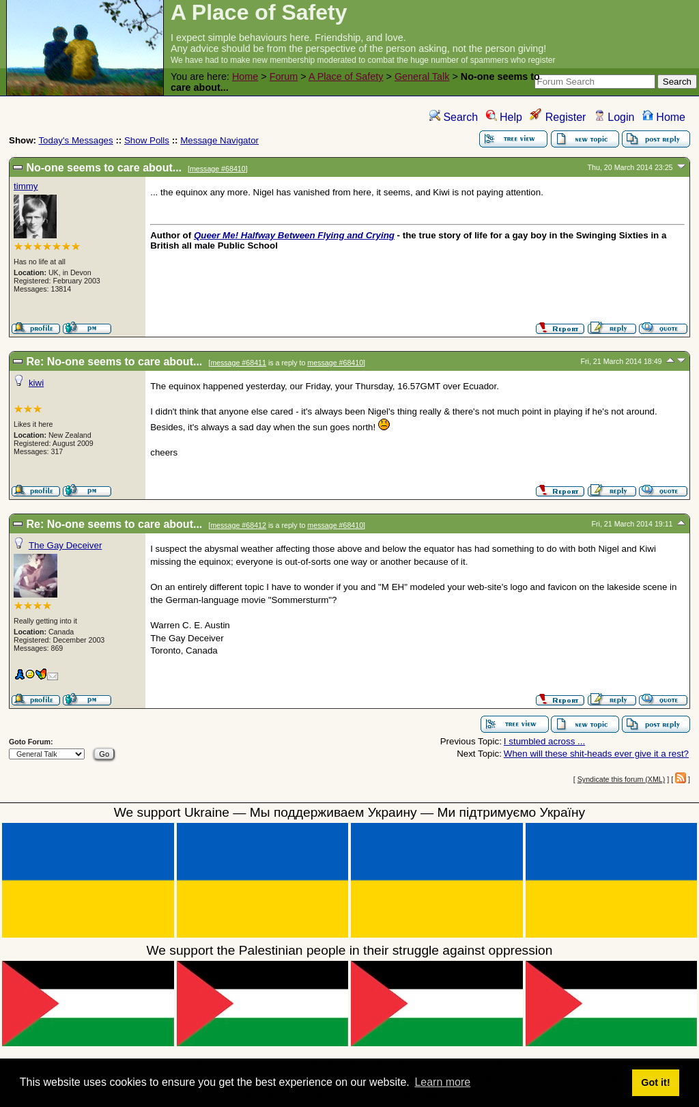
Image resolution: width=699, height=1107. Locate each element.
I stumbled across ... (544, 741)
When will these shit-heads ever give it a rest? (596, 753)
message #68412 (238, 525)
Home (245, 76)
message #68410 (218, 169)
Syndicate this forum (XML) (621, 779)
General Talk (422, 76)
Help (504, 117)
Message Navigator (219, 140)
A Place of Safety (346, 76)
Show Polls (146, 140)
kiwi (36, 383)
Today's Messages (75, 140)
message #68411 (238, 363)
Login (614, 117)
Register (558, 117)
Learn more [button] (442, 1082)
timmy (26, 186)
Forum (284, 76)
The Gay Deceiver (65, 545)
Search (453, 117)
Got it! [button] (655, 1082)
